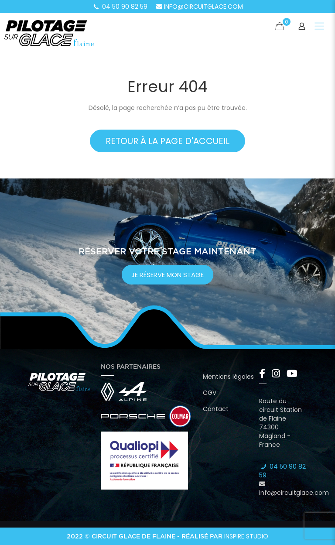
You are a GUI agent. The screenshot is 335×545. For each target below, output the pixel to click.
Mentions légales (228, 376)
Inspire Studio (246, 536)
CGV (209, 392)
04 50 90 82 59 (120, 6)
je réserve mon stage (167, 274)
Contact (216, 408)
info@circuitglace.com (199, 6)
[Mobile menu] (319, 26)
